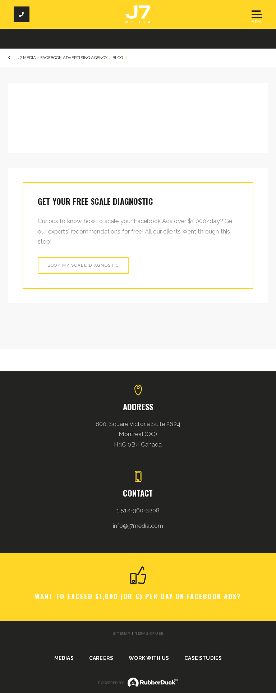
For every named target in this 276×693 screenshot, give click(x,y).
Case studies (203, 658)
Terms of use (149, 633)
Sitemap (121, 633)
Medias (64, 658)
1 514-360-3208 (138, 510)
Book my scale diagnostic (83, 265)
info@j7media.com (138, 525)
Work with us (149, 658)
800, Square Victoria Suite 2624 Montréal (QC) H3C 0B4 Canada (138, 434)
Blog (117, 57)
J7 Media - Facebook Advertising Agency (62, 57)
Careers (101, 658)
